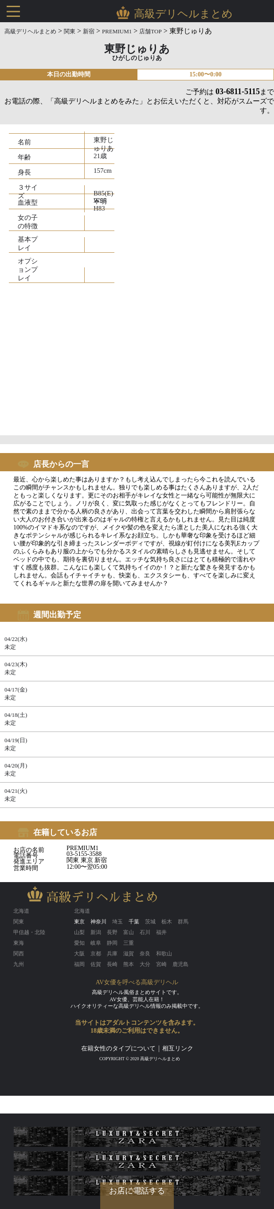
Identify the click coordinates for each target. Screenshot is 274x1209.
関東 (69, 31)
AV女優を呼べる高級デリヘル (137, 982)
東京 (79, 922)
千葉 (134, 922)
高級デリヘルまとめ (30, 31)
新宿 (88, 31)
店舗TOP (150, 31)
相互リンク (177, 1048)
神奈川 (98, 922)
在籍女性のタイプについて (118, 1048)
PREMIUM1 (117, 31)
